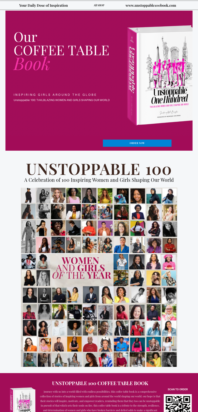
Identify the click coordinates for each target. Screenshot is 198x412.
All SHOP (99, 5)
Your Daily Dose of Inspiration (45, 5)
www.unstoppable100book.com (152, 5)
